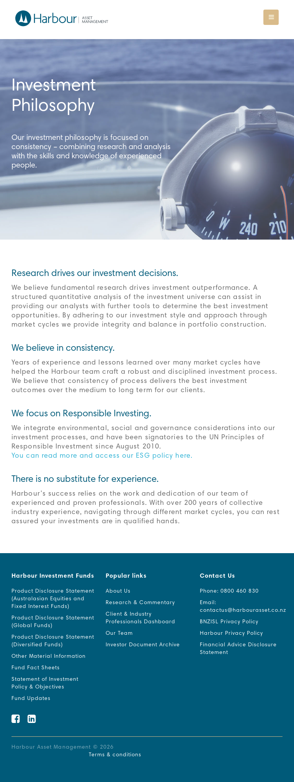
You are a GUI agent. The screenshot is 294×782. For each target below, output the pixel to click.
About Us (118, 591)
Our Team (119, 633)
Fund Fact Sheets (35, 668)
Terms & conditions (115, 755)
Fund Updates (31, 699)
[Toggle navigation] (271, 17)
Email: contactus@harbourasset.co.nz (243, 606)
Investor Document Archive (143, 645)
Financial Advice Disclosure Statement (238, 649)
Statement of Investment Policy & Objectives (44, 683)
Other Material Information (48, 656)
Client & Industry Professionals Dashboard (140, 618)
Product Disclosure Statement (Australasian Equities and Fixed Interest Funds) (52, 599)
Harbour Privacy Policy (231, 633)
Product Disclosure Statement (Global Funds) (52, 622)
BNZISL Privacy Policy (229, 622)
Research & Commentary (140, 603)
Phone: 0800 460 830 (229, 591)
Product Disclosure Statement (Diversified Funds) (52, 641)
